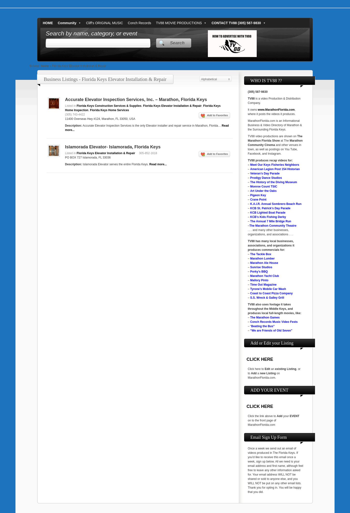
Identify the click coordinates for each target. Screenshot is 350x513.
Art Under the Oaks (263, 191)
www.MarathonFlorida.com (276, 109)
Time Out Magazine (263, 284)
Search (177, 43)
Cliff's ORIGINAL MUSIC (104, 23)
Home (45, 66)
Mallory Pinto (259, 280)
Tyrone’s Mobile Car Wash (268, 289)
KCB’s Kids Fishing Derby (268, 217)
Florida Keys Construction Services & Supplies (109, 106)
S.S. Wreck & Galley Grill (267, 297)
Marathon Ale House (264, 263)
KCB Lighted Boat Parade (267, 212)
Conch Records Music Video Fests (274, 322)
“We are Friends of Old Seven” (271, 330)
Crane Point (258, 199)
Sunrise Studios (261, 267)
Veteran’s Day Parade (265, 173)
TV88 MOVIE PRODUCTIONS (181, 23)
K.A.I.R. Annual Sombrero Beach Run (275, 204)
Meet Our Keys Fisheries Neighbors (274, 164)
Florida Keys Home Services (109, 110)
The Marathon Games (265, 317)
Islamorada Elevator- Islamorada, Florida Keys (112, 147)
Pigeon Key (258, 195)
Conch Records (139, 23)
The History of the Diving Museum (273, 182)
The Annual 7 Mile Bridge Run (270, 221)
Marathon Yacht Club (264, 276)
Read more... (158, 164)
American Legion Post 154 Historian (275, 169)
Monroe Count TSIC (263, 186)
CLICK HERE (260, 359)
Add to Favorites (214, 116)
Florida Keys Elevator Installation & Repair (172, 106)
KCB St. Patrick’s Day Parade (270, 208)
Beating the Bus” (263, 326)
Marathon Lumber (262, 258)
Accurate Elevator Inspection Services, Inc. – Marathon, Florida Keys (136, 99)
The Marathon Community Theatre (273, 225)
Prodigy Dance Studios (266, 178)
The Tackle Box (260, 254)
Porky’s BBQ (259, 271)
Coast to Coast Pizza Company (271, 293)
